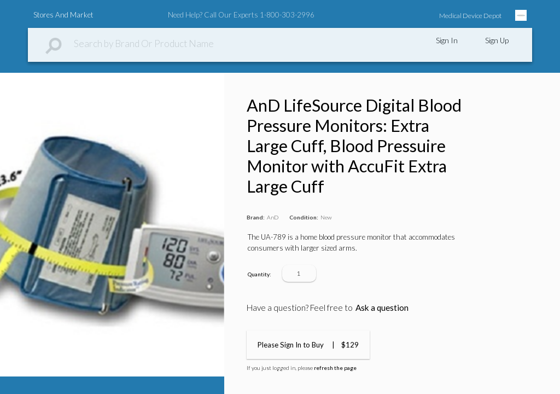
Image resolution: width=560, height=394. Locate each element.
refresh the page (335, 367)
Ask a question (382, 307)
